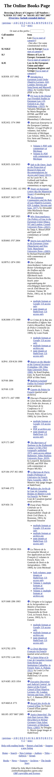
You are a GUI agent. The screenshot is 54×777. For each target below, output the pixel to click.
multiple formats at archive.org (42, 346)
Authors (38, 753)
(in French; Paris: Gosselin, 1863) (38, 476)
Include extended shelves (32, 18)
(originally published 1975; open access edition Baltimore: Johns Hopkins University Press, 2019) (39, 450)
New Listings (25, 753)
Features (24, 760)
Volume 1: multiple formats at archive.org (42, 585)
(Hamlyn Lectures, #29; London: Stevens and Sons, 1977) (39, 202)
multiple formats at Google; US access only (42, 304)
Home (5, 753)
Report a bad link (35, 745)
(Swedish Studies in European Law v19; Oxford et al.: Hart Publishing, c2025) (39, 101)
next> (30, 25)
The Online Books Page (27, 5)
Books (6, 760)
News (14, 760)
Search (14, 753)
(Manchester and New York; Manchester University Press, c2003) (39, 246)
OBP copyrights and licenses (26, 773)
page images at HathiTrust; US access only (40, 311)
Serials (32, 755)
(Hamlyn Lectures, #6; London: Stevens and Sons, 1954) (38, 688)
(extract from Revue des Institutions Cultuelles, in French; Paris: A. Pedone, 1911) (39, 664)
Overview (14, 18)
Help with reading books (12, 745)
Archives (34, 760)
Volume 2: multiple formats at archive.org (42, 593)
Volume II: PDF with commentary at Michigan (42, 156)
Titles (47, 753)
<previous (6, 23)
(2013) (39, 169)
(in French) (37, 382)
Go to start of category (38, 50)
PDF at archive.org (42, 429)
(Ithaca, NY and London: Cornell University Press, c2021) (39, 221)
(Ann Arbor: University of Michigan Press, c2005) (39, 721)
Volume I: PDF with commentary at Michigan (42, 148)
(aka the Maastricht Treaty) (39, 191)
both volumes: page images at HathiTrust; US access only (42, 576)
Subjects (22, 755)
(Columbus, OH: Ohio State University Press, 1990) (38, 367)
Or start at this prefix (19, 31)
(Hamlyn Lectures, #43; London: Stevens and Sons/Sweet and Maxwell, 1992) (39, 83)
